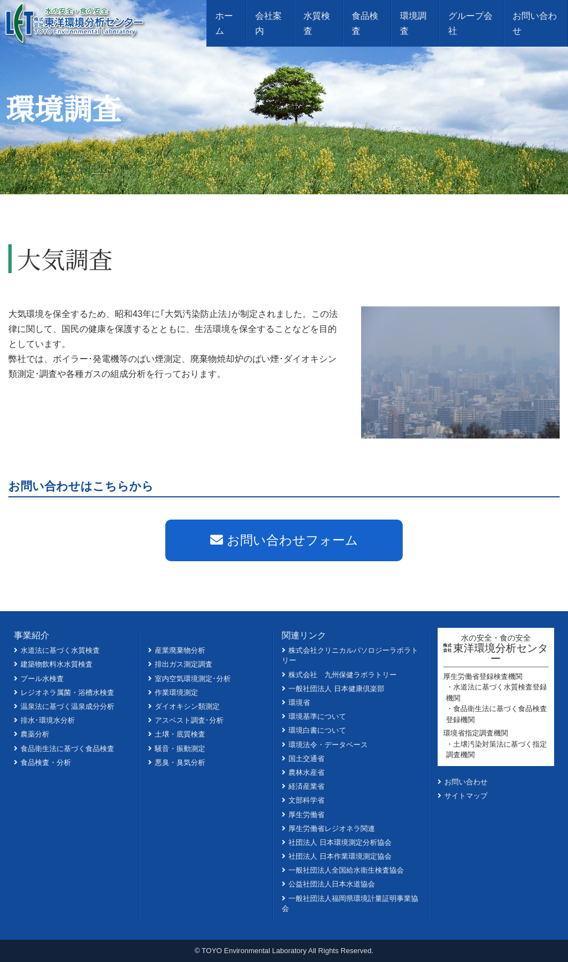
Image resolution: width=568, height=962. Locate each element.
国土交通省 (306, 758)
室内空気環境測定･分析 (193, 678)
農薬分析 (35, 734)
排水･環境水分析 (48, 720)
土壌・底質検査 (180, 734)
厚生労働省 (306, 814)
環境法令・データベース (328, 745)
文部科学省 (306, 800)
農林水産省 (306, 772)
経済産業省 (306, 786)
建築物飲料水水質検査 (57, 664)
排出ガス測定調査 (183, 664)
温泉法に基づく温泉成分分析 (67, 706)
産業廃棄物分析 (180, 650)
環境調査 (413, 23)
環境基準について (317, 716)
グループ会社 (470, 23)
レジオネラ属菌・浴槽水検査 (67, 692)
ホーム (224, 23)
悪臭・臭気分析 (180, 762)
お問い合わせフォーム (284, 540)
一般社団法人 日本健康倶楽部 (336, 688)
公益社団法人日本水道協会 (331, 884)
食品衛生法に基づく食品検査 (67, 748)
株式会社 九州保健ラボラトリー (342, 675)
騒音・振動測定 (180, 748)
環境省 (299, 702)
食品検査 (365, 23)
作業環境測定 (176, 692)
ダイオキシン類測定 (187, 706)
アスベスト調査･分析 (189, 720)
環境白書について (317, 730)
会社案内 (268, 23)
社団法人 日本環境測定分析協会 (340, 842)
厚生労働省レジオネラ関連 (331, 828)
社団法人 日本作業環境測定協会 (340, 856)
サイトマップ (466, 796)
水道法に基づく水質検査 (60, 650)
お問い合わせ (535, 23)
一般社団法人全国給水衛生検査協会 (346, 870)
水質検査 (316, 23)
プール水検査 (42, 678)
